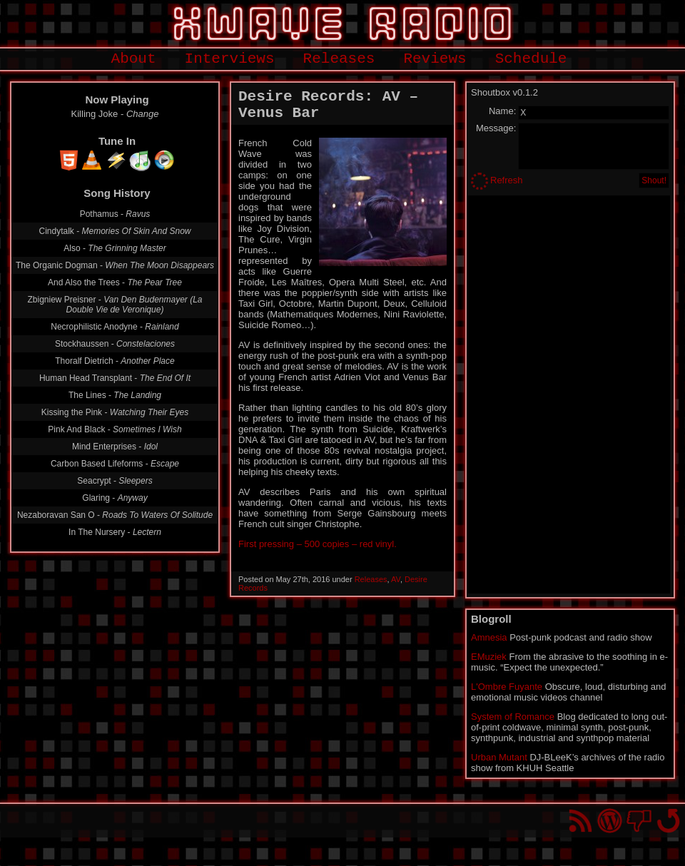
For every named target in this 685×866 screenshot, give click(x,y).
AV (395, 579)
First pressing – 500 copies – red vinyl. (317, 544)
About (133, 59)
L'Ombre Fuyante (506, 686)
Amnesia (489, 637)
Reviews (434, 59)
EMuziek (489, 656)
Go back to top (668, 820)
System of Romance (512, 716)
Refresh (506, 180)
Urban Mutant (499, 757)
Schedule (531, 59)
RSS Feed (580, 820)
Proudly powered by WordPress (609, 820)
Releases (339, 59)
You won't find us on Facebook (638, 820)
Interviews (230, 59)
